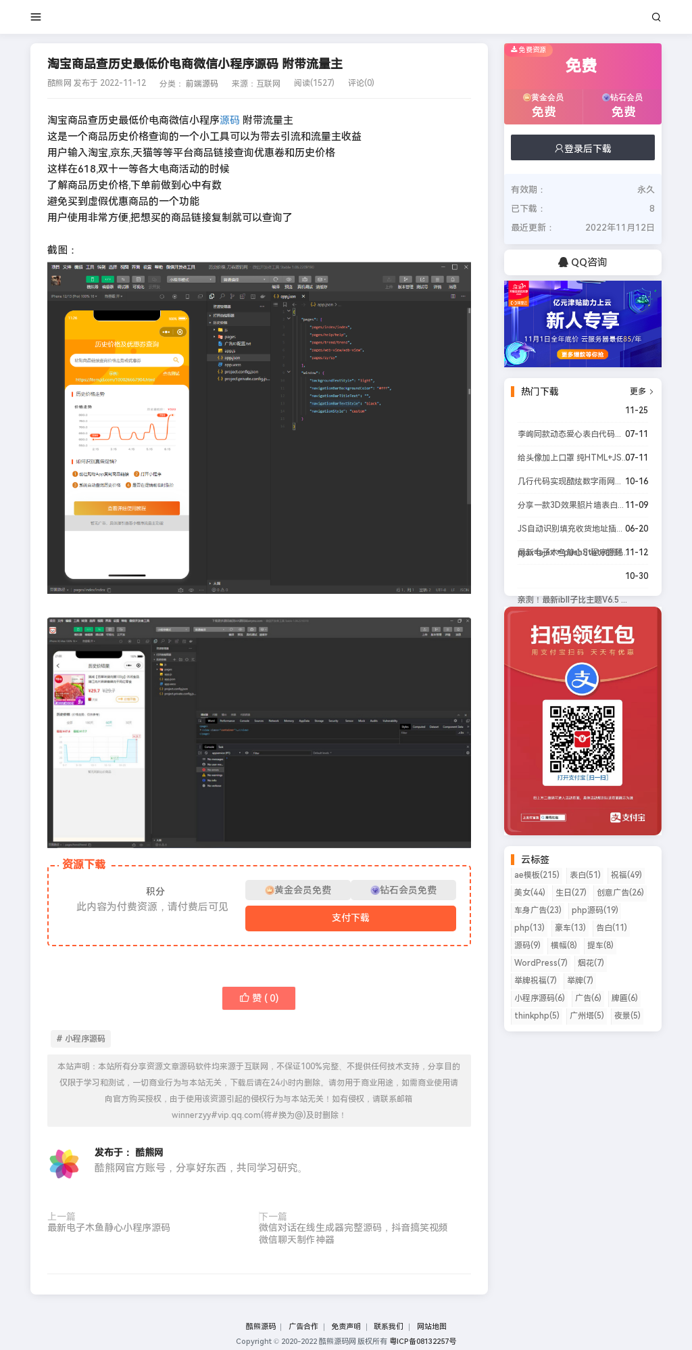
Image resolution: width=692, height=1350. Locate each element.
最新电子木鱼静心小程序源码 (108, 1227)
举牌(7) (580, 980)
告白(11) (611, 928)
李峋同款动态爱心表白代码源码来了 (573, 434)
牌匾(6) (625, 998)
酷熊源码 (261, 1326)
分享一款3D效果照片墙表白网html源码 (573, 505)
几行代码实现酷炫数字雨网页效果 (573, 481)
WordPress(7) (541, 963)
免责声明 (346, 1326)
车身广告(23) (538, 910)
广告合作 (303, 1326)
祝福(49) (626, 875)
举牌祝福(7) (535, 980)
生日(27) (571, 893)
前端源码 (202, 84)
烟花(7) (591, 963)
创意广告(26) (620, 893)
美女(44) (529, 893)
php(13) (529, 928)
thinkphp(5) (537, 1016)
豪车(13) (570, 928)
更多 (642, 391)
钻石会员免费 (403, 890)
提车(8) (600, 945)
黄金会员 (544, 107)
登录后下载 (582, 148)
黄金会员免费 (298, 890)
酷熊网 (149, 1152)
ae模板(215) (537, 875)
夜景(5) (627, 1016)
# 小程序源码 (80, 1039)
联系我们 (388, 1326)
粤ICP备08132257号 (422, 1341)
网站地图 (432, 1326)
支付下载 (351, 917)
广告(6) (588, 998)
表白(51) (585, 875)
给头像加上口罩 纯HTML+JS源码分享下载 (573, 458)
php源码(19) (595, 910)
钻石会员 (623, 107)
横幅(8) (564, 945)
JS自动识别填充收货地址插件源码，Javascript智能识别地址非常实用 (573, 529)
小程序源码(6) (539, 998)
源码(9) (527, 945)
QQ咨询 (583, 262)
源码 (230, 120)
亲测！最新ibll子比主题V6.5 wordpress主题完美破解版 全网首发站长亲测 (573, 600)
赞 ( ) (258, 998)
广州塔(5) (587, 1016)
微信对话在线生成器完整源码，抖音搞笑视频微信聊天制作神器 (353, 1233)
